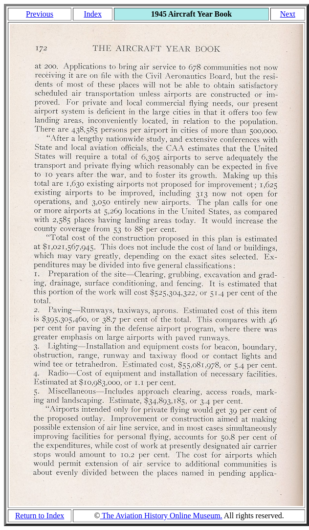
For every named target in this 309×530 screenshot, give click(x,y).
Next (287, 14)
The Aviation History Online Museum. (161, 515)
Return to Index (39, 515)
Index (92, 14)
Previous (39, 14)
